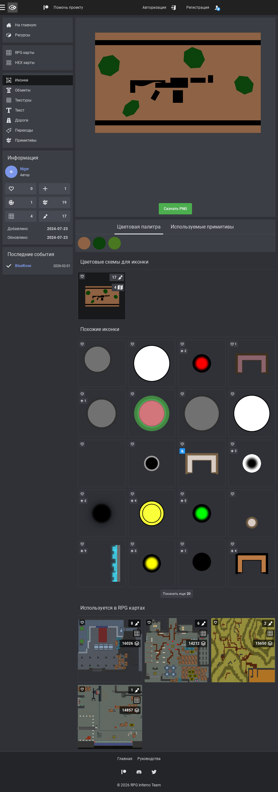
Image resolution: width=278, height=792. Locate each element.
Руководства (149, 759)
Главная (124, 759)
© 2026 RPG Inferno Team (139, 785)
